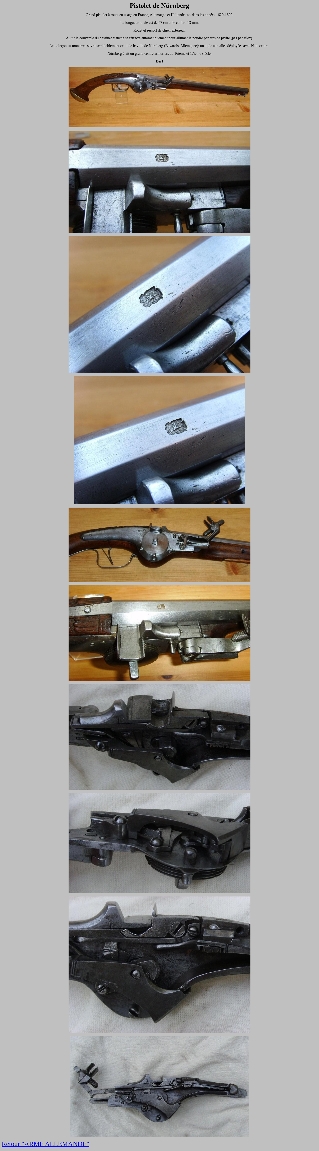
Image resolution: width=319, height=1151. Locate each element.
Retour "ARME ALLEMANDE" (45, 1143)
